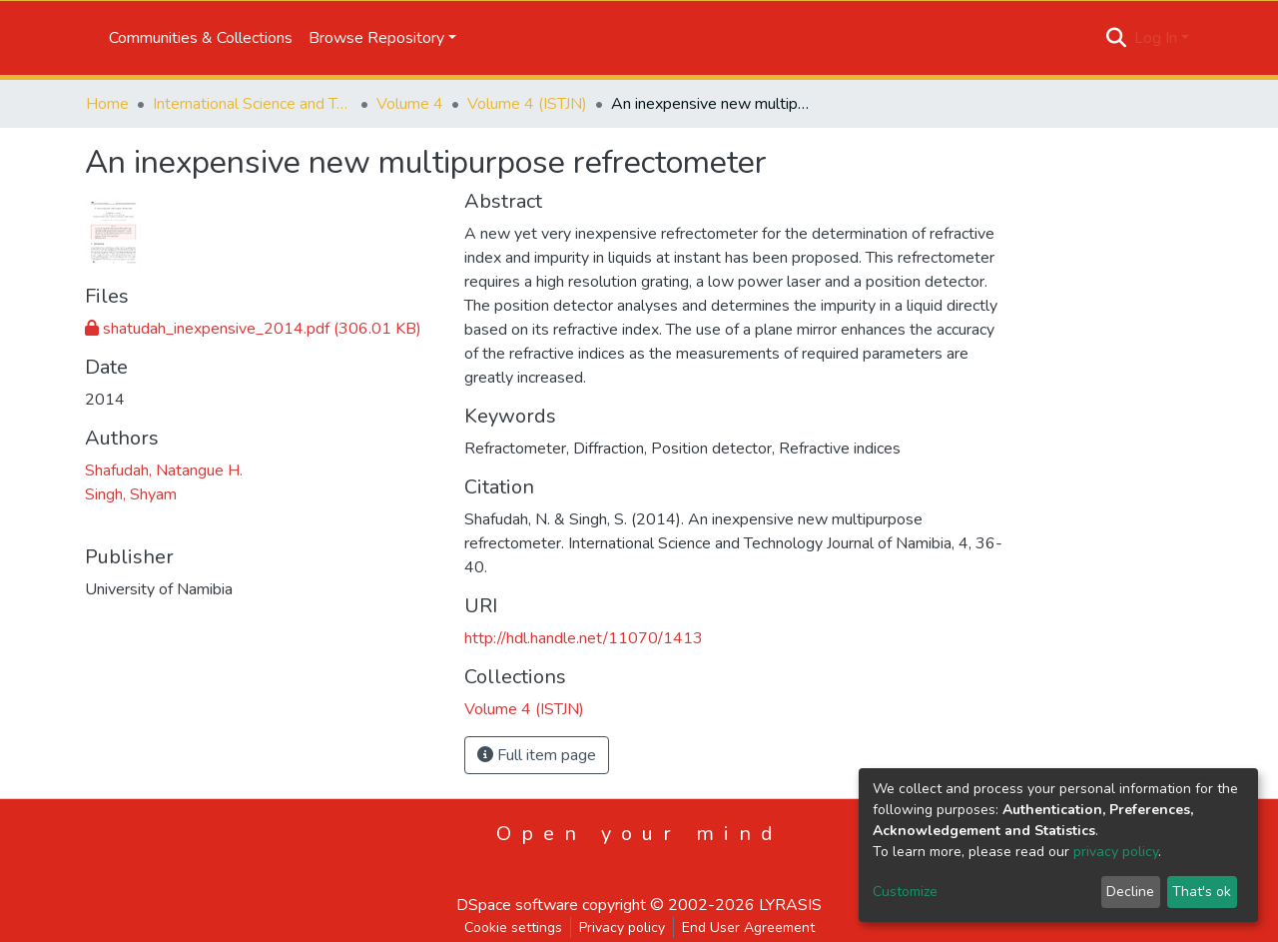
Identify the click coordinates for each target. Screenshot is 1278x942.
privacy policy (1115, 851)
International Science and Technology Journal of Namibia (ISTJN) (252, 104)
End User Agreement (748, 927)
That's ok (1201, 891)
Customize (905, 891)
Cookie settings (513, 927)
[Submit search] (1116, 38)
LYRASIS (790, 905)
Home (107, 104)
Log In (1155, 38)
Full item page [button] (536, 755)
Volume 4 (409, 104)
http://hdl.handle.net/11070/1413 (583, 638)
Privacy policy (622, 927)
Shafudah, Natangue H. (164, 470)
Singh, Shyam (131, 494)
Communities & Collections (201, 38)
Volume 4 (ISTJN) (527, 104)
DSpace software (517, 905)
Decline (1130, 891)
